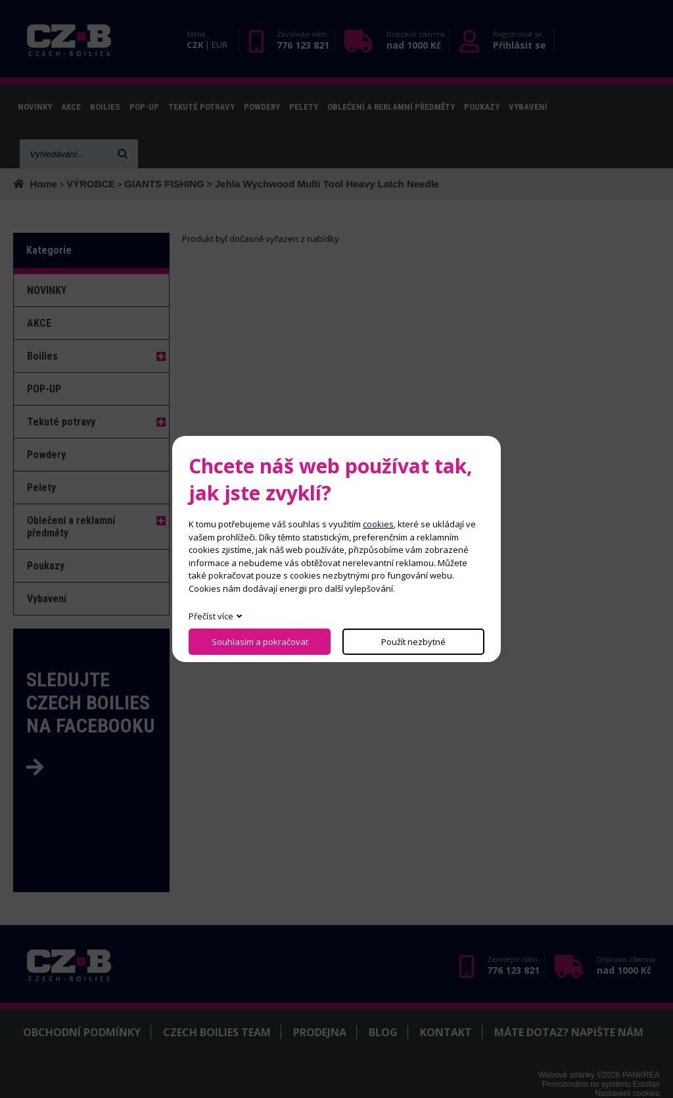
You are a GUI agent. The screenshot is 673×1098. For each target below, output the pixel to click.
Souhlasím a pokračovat (260, 642)
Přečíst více (211, 616)
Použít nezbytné (413, 642)
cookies (378, 524)
